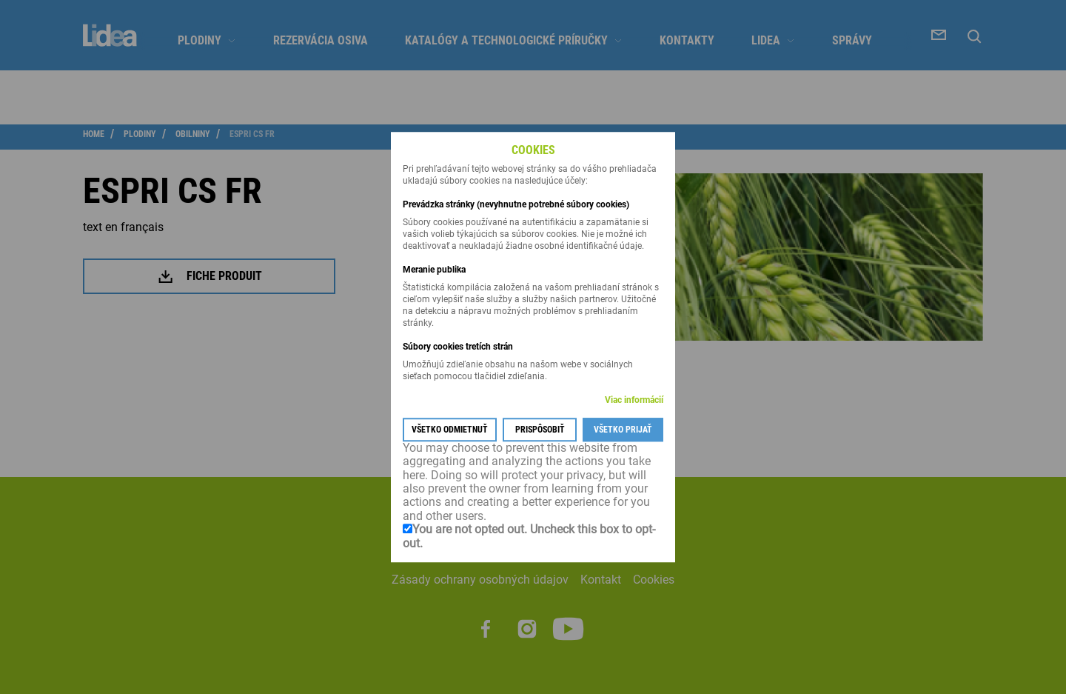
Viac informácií (634, 400)
